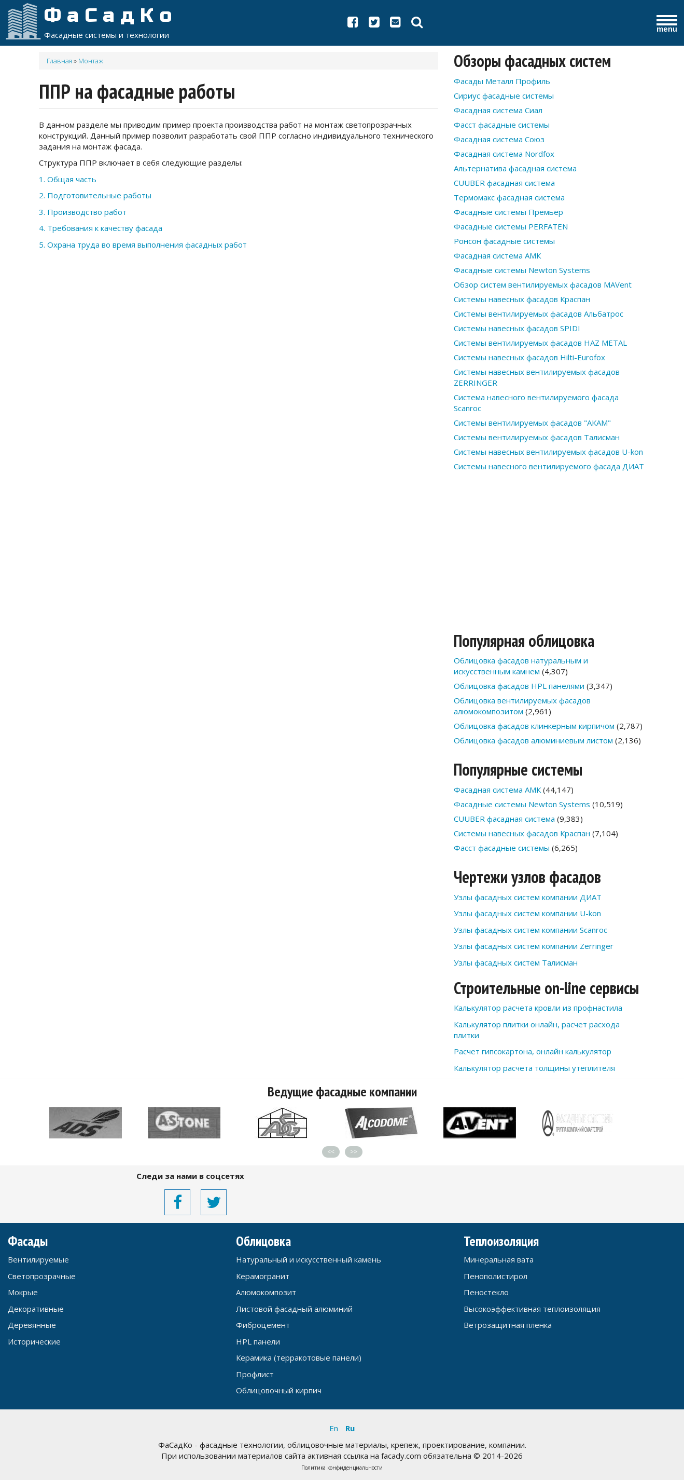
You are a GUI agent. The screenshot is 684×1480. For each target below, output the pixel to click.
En (333, 1428)
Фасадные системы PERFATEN (511, 226)
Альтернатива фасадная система (515, 168)
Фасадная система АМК (497, 255)
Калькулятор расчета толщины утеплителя (534, 1068)
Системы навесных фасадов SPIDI (517, 328)
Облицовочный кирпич (279, 1390)
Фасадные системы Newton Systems (522, 270)
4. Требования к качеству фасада (100, 228)
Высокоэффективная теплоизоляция (532, 1309)
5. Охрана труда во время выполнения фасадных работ (143, 244)
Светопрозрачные (42, 1276)
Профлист (255, 1374)
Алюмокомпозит (266, 1292)
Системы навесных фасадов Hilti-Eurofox (529, 357)
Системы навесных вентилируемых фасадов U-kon (548, 451)
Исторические (34, 1341)
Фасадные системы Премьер (508, 212)
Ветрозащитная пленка (508, 1325)
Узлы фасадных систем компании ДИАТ (528, 897)
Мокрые (23, 1292)
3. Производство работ (83, 212)
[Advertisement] (238, 352)
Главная (59, 60)
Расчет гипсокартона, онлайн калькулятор (532, 1051)
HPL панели (258, 1341)
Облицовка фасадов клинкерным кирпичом (534, 726)
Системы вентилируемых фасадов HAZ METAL (540, 342)
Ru (350, 1428)
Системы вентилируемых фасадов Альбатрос (538, 313)
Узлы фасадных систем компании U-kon (527, 913)
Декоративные (36, 1309)
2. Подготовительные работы (95, 195)
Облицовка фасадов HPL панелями (519, 686)
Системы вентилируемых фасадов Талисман (537, 437)
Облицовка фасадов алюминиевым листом (533, 740)
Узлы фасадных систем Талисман (516, 962)
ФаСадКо (111, 16)
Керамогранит (262, 1276)
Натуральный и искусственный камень (308, 1259)
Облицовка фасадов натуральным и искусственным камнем (521, 665)
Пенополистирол (495, 1276)
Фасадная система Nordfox (504, 153)
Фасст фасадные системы (502, 124)
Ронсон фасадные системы (504, 241)
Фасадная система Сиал (498, 110)
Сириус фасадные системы (504, 95)
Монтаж (90, 60)
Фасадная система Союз (499, 139)
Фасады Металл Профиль (502, 81)
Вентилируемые (38, 1259)
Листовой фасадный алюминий (294, 1309)
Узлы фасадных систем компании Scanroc (530, 930)
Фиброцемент (263, 1325)
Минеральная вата (499, 1259)
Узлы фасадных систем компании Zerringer (533, 946)
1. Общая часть (67, 179)
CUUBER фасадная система (504, 183)
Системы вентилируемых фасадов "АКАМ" (532, 422)
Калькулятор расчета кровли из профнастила (538, 1007)
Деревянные (32, 1325)
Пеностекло (486, 1292)
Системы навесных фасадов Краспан (522, 299)
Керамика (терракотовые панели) (298, 1357)
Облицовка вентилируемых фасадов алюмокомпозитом (522, 705)
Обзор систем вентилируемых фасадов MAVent (543, 284)
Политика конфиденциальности (342, 1467)
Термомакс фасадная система (509, 197)
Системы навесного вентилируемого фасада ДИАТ (549, 466)
